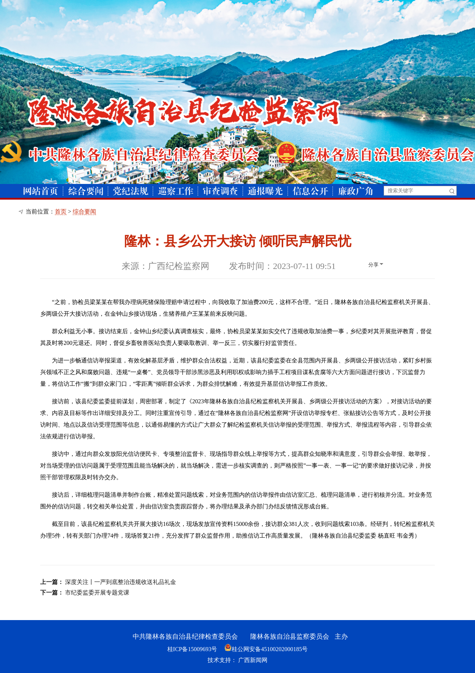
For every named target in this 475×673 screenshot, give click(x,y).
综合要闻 (84, 211)
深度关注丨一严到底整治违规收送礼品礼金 (120, 582)
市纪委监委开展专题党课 (97, 592)
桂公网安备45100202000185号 (266, 649)
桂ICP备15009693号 (192, 649)
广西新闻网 (252, 660)
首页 (60, 211)
